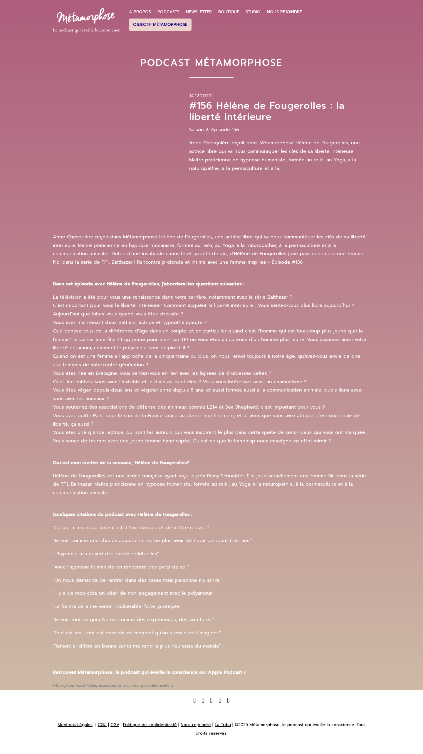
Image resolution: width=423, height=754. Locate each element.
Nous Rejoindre (284, 12)
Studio (253, 12)
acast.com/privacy (114, 685)
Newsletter (199, 12)
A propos (140, 12)
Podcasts (168, 12)
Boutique (228, 12)
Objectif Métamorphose (160, 24)
